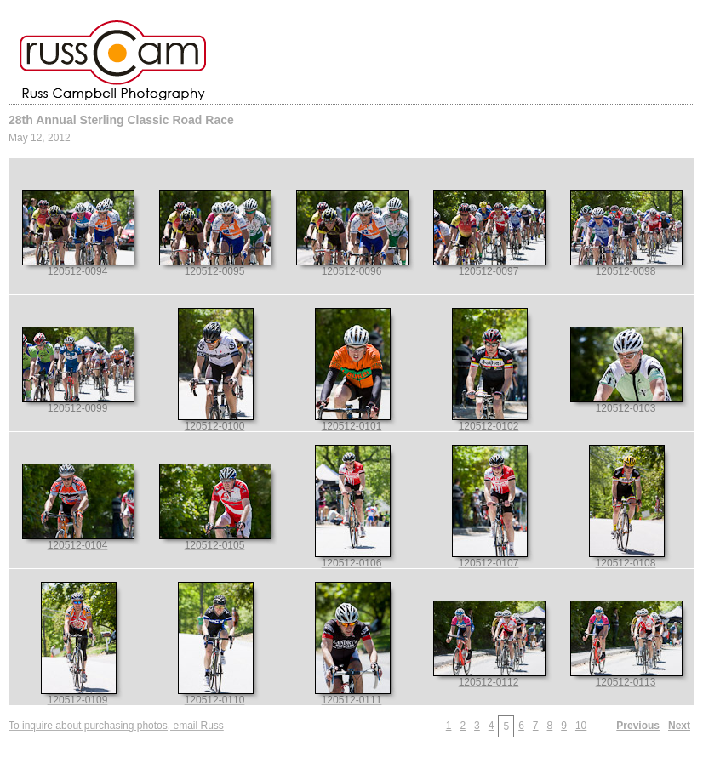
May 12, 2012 (40, 138)
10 (580, 726)
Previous (638, 726)
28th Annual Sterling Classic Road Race (121, 120)
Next (679, 726)
